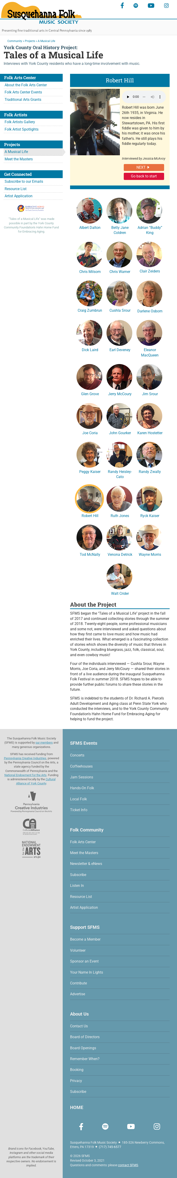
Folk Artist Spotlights (21, 129)
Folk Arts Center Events (23, 92)
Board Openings (83, 1048)
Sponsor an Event (84, 961)
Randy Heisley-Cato (119, 459)
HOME (76, 1107)
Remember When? (85, 1059)
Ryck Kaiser (149, 501)
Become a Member (85, 939)
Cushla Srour (119, 296)
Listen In (77, 885)
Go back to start (144, 176)
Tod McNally (89, 540)
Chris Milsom (89, 257)
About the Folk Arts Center (26, 85)
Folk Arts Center (83, 842)
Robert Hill (89, 501)
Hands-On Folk (82, 788)
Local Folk (78, 799)
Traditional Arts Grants (23, 99)
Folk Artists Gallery (20, 122)
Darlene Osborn (149, 296)
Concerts (77, 755)
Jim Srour (149, 379)
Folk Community (86, 830)
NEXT (141, 167)
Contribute (78, 983)
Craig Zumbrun (89, 296)
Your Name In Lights (86, 972)
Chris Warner (119, 257)
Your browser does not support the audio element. (144, 97)
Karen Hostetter (149, 418)
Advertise (77, 994)
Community (14, 41)
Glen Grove (89, 379)
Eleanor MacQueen (149, 337)
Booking (76, 1069)
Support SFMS (85, 927)
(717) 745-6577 (110, 1147)
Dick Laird (89, 335)
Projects (30, 41)
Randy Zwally (149, 457)
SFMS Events (83, 743)
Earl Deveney (119, 335)
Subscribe (78, 875)
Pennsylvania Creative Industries (25, 758)
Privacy (76, 1081)
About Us (79, 1014)
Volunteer (78, 950)
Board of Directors (85, 1037)
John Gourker (119, 418)
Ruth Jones (119, 501)
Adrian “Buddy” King (149, 215)
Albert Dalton (89, 213)
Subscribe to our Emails (24, 181)
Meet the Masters (19, 159)
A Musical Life (16, 151)
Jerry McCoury (119, 379)
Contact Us (79, 1026)
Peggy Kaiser (89, 457)
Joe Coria (89, 418)
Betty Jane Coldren (119, 215)
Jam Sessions (81, 777)
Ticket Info (78, 810)
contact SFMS (128, 1165)
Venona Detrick (119, 540)
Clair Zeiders (149, 256)
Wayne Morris (149, 540)
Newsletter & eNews (86, 863)
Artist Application (18, 196)
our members (44, 742)
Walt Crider (119, 579)
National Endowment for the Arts (25, 775)
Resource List (16, 189)
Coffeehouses (81, 766)
